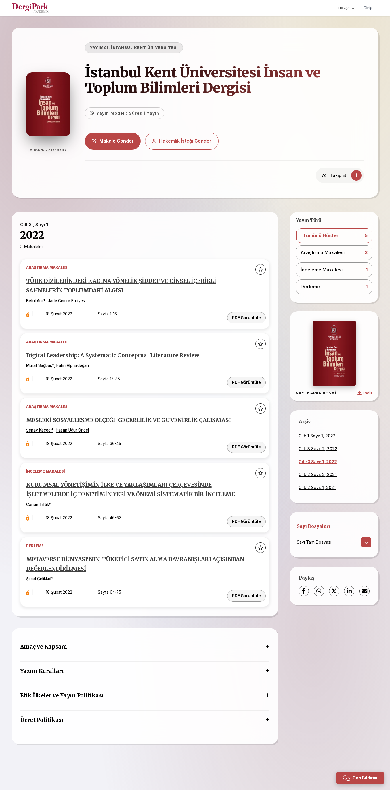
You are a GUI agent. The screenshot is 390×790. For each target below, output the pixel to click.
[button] (334, 235)
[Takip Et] (356, 175)
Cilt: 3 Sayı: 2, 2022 (318, 448)
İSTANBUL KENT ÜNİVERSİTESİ (152, 47)
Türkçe (344, 8)
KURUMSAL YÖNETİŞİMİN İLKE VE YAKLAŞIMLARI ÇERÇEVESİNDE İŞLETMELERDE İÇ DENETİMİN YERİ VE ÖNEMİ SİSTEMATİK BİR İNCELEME (130, 498)
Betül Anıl (39, 304)
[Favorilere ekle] (258, 272)
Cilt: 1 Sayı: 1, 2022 (317, 435)
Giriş (367, 7)
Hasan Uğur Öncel (76, 437)
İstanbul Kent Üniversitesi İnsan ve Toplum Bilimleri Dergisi (210, 80)
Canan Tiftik (41, 518)
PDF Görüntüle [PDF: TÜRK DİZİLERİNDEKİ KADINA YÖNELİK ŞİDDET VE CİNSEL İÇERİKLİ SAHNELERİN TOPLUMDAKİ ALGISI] (244, 316)
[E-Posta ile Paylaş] (364, 591)
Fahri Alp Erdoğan (77, 366)
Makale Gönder (120, 141)
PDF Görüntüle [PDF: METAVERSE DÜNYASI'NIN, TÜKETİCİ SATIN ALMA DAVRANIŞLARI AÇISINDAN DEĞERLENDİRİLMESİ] (244, 601)
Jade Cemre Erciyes (70, 304)
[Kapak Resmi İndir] (365, 393)
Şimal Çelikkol (43, 589)
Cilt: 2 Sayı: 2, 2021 (318, 474)
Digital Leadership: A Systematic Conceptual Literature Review (123, 356)
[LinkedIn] (349, 591)
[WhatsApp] (319, 591)
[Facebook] (304, 591)
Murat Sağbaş (43, 366)
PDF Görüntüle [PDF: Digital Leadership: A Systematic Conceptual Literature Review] (244, 378)
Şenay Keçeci (43, 437)
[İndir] (366, 542)
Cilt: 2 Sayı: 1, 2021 (317, 487)
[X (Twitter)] (334, 591)
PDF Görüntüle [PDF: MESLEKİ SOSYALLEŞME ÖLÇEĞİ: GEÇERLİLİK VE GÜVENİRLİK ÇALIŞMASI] (244, 449)
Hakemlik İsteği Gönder (189, 141)
